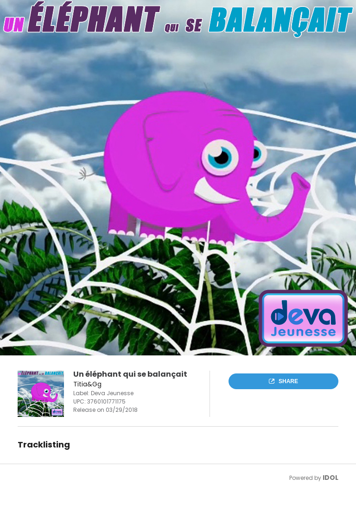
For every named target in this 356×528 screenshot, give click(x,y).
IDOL (330, 477)
